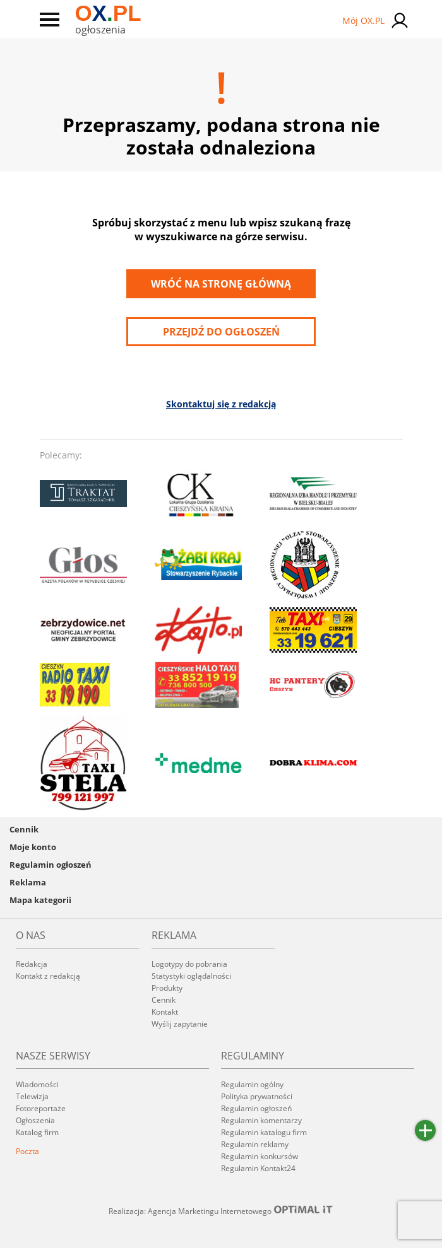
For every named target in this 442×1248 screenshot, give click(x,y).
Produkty (167, 988)
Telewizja (32, 1096)
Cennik (24, 829)
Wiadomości (37, 1084)
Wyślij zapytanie (180, 1023)
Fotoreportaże (41, 1108)
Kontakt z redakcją (48, 976)
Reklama (27, 882)
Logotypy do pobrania (189, 964)
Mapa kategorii (40, 900)
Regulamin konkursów (259, 1156)
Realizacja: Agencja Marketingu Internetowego (221, 1210)
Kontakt (165, 1011)
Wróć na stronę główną (221, 284)
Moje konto (32, 847)
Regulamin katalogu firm (264, 1132)
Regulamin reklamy (255, 1144)
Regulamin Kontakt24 (258, 1168)
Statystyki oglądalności (191, 976)
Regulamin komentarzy (261, 1120)
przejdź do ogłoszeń (221, 332)
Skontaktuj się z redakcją (221, 404)
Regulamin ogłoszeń (50, 864)
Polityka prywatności (256, 1096)
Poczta (27, 1151)
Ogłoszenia (35, 1120)
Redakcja (31, 964)
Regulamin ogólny (252, 1084)
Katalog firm (37, 1132)
